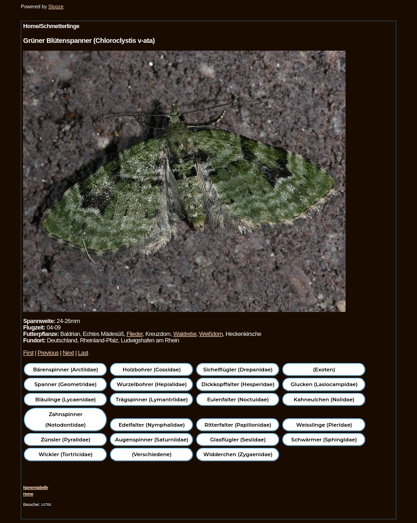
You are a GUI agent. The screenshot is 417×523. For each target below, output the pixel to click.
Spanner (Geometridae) (66, 384)
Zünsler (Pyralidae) (65, 439)
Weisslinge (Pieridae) (324, 425)
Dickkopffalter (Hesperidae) (238, 384)
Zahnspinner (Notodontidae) (65, 419)
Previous (48, 352)
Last (83, 352)
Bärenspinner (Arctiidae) (65, 369)
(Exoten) (324, 369)
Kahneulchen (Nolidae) (324, 399)
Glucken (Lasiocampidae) (324, 384)
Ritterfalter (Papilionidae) (238, 425)
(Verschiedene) (151, 454)
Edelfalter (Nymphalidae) (151, 425)
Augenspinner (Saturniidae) (151, 439)
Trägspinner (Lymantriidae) (152, 399)
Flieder (135, 333)
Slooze (56, 6)
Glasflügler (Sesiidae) (238, 439)
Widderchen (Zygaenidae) (237, 454)
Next (68, 352)
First (28, 352)
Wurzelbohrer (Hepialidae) (152, 384)
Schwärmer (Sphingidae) (324, 439)
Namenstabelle (35, 487)
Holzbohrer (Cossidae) (152, 369)
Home (28, 494)
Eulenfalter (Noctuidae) (238, 399)
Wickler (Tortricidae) (66, 454)
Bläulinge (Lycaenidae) (65, 399)
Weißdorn (211, 333)
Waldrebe (184, 333)
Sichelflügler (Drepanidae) (238, 369)
